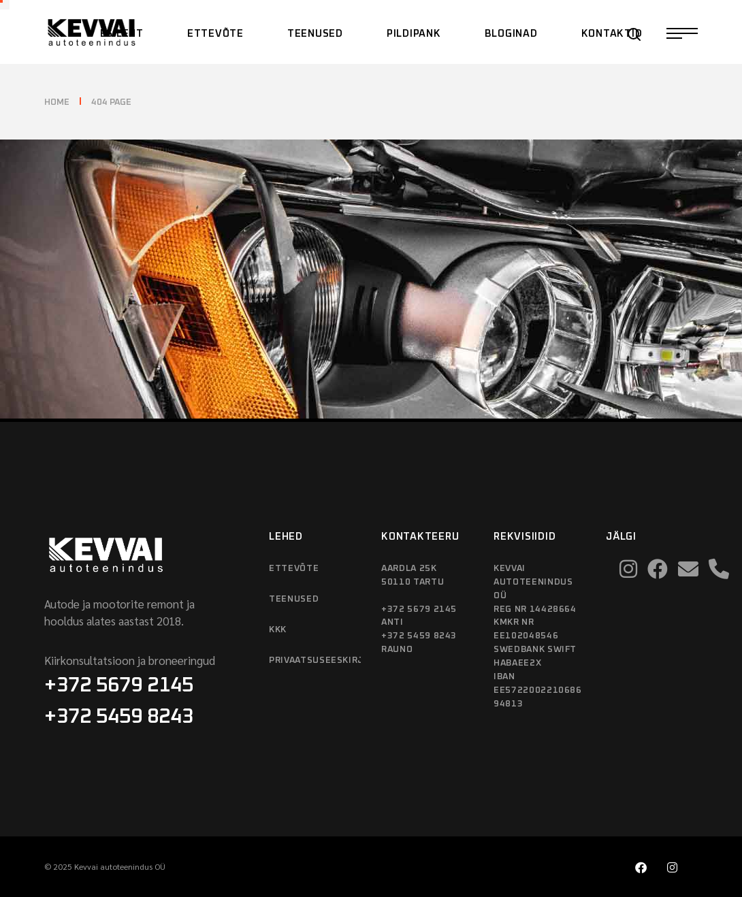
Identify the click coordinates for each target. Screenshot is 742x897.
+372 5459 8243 (118, 716)
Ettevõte (294, 568)
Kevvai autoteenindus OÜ (119, 866)
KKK (278, 629)
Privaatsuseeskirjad (315, 660)
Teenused (294, 599)
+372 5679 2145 (118, 685)
